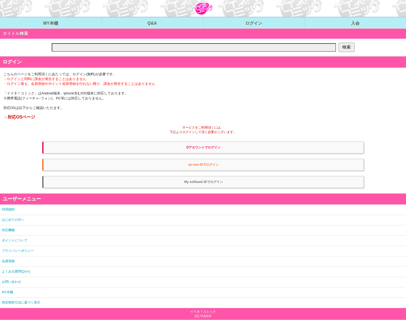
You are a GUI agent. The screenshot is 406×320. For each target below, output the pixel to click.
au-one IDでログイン (203, 164)
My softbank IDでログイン (203, 182)
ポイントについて (14, 240)
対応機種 (8, 230)
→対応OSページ (19, 117)
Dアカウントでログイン (204, 147)
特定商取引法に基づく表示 (21, 302)
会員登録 (8, 261)
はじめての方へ (13, 220)
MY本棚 (7, 292)
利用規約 (8, 209)
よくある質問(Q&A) (16, 271)
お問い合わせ (11, 282)
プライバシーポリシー (18, 251)
